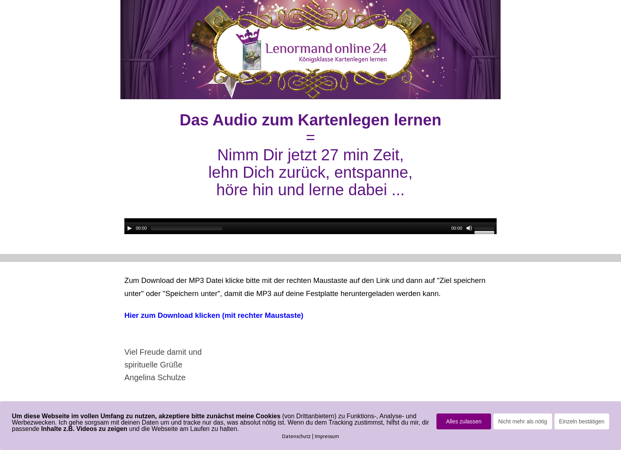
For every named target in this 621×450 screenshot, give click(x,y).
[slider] (186, 228)
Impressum (327, 436)
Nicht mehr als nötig (522, 421)
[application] (310, 226)
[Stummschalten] (469, 228)
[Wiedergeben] (129, 228)
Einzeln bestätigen (581, 421)
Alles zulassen (464, 421)
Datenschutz (296, 436)
